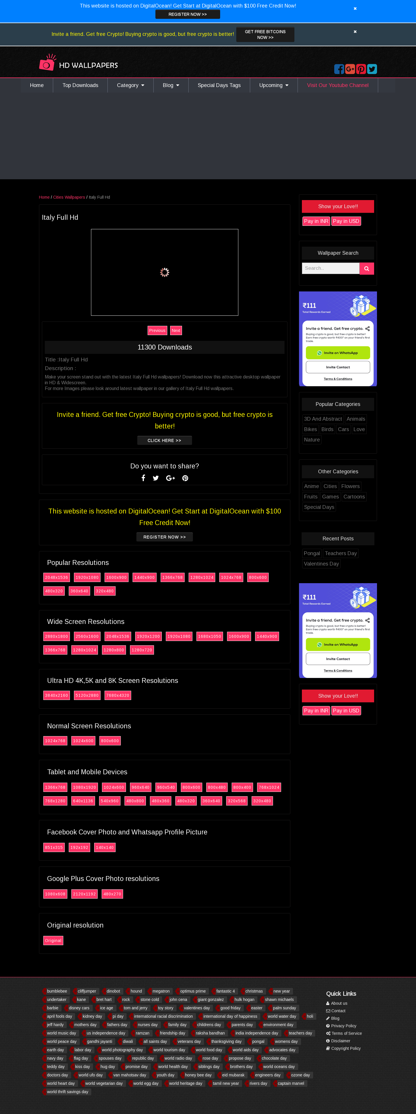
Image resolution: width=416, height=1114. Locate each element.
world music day (61, 1033)
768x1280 (64, 801)
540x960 (119, 801)
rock (126, 999)
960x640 (150, 787)
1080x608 (64, 894)
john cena (178, 999)
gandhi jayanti (99, 1041)
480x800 (144, 801)
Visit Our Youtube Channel (338, 85)
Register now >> (188, 14)
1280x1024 (210, 577)
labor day (83, 1050)
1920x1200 (157, 636)
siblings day (209, 1066)
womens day (286, 1041)
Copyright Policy (343, 1048)
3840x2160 (65, 695)
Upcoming (273, 85)
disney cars (79, 1008)
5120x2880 (96, 695)
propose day (240, 1058)
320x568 (246, 801)
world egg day (146, 1083)
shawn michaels (279, 999)
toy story (165, 1008)
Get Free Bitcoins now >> (265, 34)
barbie (52, 1008)
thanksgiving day (226, 1041)
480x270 (121, 894)
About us (337, 1003)
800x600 (267, 577)
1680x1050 (218, 636)
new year (282, 991)
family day (177, 1024)
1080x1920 (93, 787)
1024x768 (240, 577)
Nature (321, 440)
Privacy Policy (341, 1026)
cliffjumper (87, 991)
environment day (278, 1024)
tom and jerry (136, 1008)
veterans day (189, 1041)
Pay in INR (325, 221)
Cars (352, 429)
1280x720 (151, 650)
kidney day (92, 1016)
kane (81, 999)
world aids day (246, 1050)
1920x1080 (96, 577)
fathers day (117, 1024)
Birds (336, 429)
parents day (242, 1024)
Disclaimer (338, 1041)
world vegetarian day (104, 1083)
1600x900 (125, 577)
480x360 (170, 801)
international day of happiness (230, 1016)
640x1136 (92, 801)
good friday (230, 1008)
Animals (365, 419)
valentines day (197, 1008)
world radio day (178, 1058)
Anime (320, 486)
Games (339, 497)
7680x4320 (126, 695)
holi (310, 1016)
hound (136, 991)
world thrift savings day (67, 1091)
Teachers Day (350, 553)
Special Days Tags (219, 85)
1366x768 (181, 577)
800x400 (251, 787)
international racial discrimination (163, 1016)
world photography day (122, 1050)
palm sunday (284, 1008)
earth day (55, 1050)
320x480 (114, 591)
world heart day (61, 1083)
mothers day (85, 1024)
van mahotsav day (129, 1075)
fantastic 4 (225, 991)
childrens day (209, 1024)
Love (368, 429)
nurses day (147, 1024)
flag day (81, 1058)
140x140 (114, 847)
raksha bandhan (210, 1033)
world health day (173, 1066)
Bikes (319, 429)
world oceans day (279, 1066)
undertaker (56, 999)
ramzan (142, 1033)
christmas (254, 991)
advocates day (282, 1050)
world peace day (62, 1041)
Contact (336, 1010)
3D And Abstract (332, 419)
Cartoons (363, 497)
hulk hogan (245, 999)
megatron (161, 991)
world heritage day (185, 1083)
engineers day (268, 1075)
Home (37, 85)
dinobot (113, 991)
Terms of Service (344, 1033)
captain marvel (291, 1083)
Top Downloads (80, 85)
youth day (165, 1075)
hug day (108, 1066)
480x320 (63, 591)
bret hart (104, 999)
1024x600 (92, 740)
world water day (282, 1016)
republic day (143, 1058)
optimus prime (193, 991)
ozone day (300, 1075)
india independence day (256, 1033)
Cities (339, 486)
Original (62, 940)
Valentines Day (330, 564)
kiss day (82, 1066)
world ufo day (91, 1075)
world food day (209, 1050)
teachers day (300, 1033)
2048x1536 (65, 577)
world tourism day (169, 1050)
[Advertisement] (208, 135)
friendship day (172, 1033)
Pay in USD (355, 221)
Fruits (319, 497)
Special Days (328, 507)
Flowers (359, 486)
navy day (55, 1058)
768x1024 (278, 787)
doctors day (57, 1075)
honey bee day (198, 1075)
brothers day (241, 1066)
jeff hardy (55, 1024)
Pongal (321, 553)
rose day (210, 1058)
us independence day (106, 1033)
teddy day (56, 1066)
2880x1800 (65, 636)
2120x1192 (93, 894)
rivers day (258, 1083)
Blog (171, 85)
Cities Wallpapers (78, 197)
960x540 (175, 787)
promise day (137, 1066)
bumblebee (57, 991)
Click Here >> (173, 440)
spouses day (110, 1058)
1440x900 (153, 577)
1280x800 (123, 650)
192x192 (88, 847)
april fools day (59, 1016)
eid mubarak (233, 1075)
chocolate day (274, 1058)
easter (257, 1008)
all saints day (155, 1041)
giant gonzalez (211, 999)
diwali (128, 1041)
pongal (258, 1041)
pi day (118, 1016)
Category (130, 85)
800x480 (226, 787)
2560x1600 (96, 636)
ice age (106, 1008)
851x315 (63, 847)
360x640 (88, 591)
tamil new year (226, 1083)
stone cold (149, 999)
